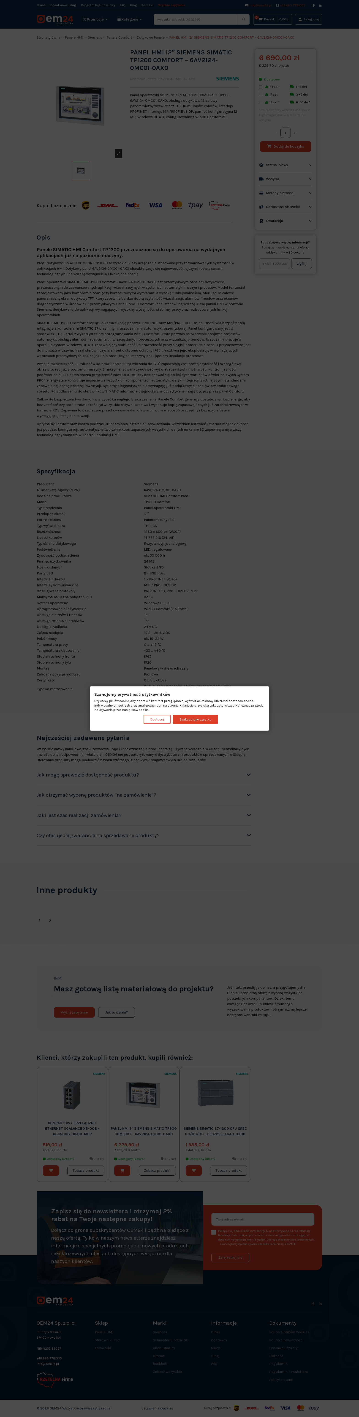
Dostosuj (157, 719)
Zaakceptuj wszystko (195, 719)
